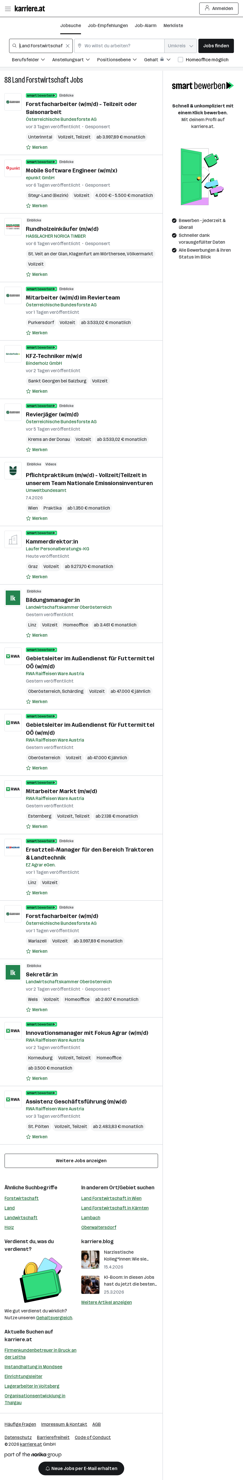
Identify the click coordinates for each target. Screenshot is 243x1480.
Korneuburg (40, 1057)
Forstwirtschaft (22, 1198)
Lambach (90, 1217)
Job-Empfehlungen (108, 25)
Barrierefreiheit (53, 1437)
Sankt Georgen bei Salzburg (57, 381)
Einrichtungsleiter (23, 1376)
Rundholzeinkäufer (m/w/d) (62, 228)
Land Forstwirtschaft (40, 80)
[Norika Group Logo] (33, 1456)
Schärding (73, 691)
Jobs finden (216, 45)
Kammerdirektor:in (52, 541)
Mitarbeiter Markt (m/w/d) (61, 791)
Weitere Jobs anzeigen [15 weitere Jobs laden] (81, 1160)
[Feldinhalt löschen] (68, 46)
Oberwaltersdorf (98, 1227)
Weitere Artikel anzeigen (106, 1302)
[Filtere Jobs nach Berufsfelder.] (32, 60)
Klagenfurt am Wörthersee (97, 253)
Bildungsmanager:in (53, 600)
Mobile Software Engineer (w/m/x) (71, 170)
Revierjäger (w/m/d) (52, 414)
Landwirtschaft (21, 1217)
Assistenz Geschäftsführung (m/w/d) (76, 1101)
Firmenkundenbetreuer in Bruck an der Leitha (40, 1353)
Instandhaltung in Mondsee (33, 1366)
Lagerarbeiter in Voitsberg (32, 1386)
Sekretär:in (42, 974)
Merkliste (173, 25)
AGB (96, 1424)
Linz (32, 625)
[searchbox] (41, 46)
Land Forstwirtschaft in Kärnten (115, 1208)
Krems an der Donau (49, 439)
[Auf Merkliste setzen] (36, 147)
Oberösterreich (44, 691)
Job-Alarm (146, 25)
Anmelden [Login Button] (219, 8)
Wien (33, 508)
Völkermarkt (140, 253)
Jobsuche (70, 25)
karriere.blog (97, 1241)
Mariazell (37, 941)
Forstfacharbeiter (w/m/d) (62, 916)
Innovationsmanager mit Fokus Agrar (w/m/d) (87, 1032)
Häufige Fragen (20, 1424)
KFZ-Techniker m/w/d (54, 356)
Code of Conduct (93, 1437)
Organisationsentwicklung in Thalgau (35, 1399)
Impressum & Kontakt (64, 1424)
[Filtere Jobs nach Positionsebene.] (120, 60)
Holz (9, 1227)
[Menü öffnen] (7, 8)
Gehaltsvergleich (54, 1317)
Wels (33, 999)
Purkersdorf (41, 322)
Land (10, 1208)
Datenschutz (18, 1437)
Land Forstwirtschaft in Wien (111, 1198)
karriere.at (18, 1339)
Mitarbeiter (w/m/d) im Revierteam (73, 297)
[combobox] (41, 46)
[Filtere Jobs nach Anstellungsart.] (74, 60)
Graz (33, 566)
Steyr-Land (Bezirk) (48, 195)
